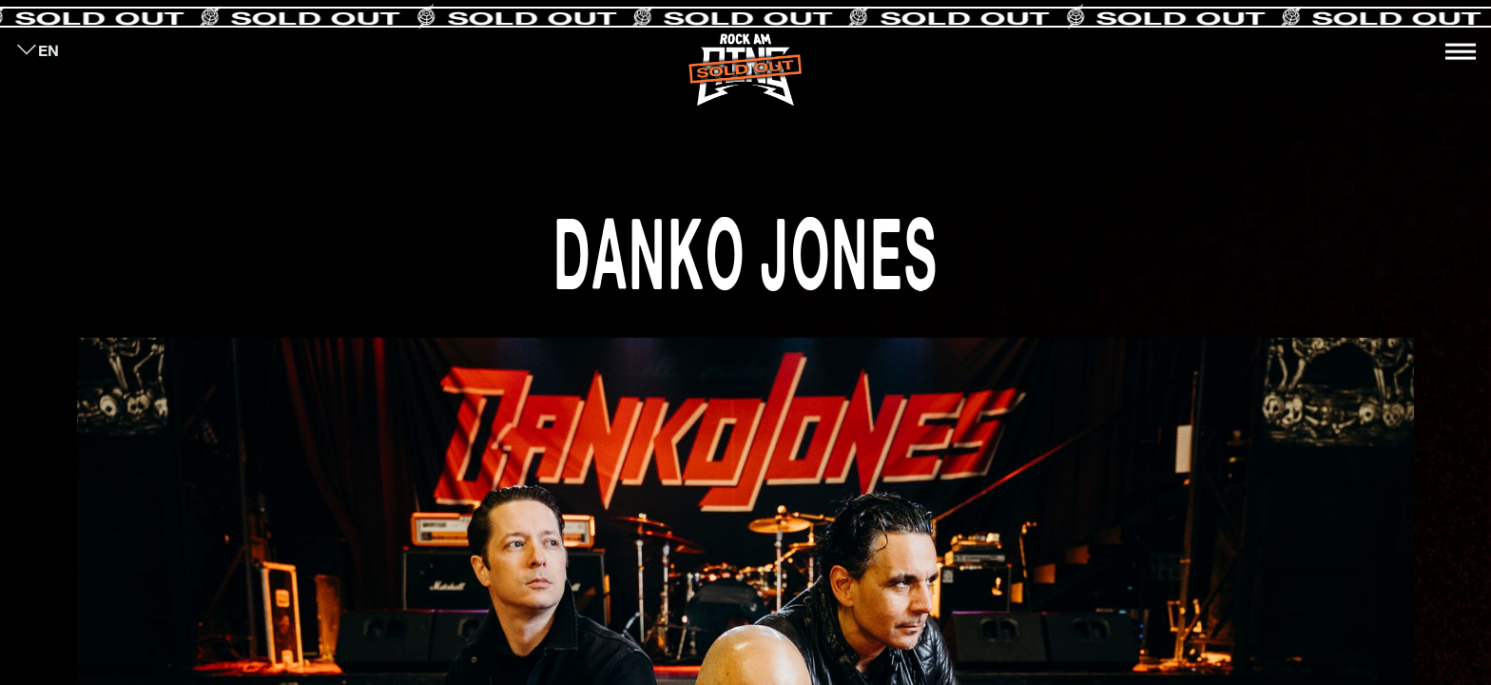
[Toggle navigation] (1460, 51)
